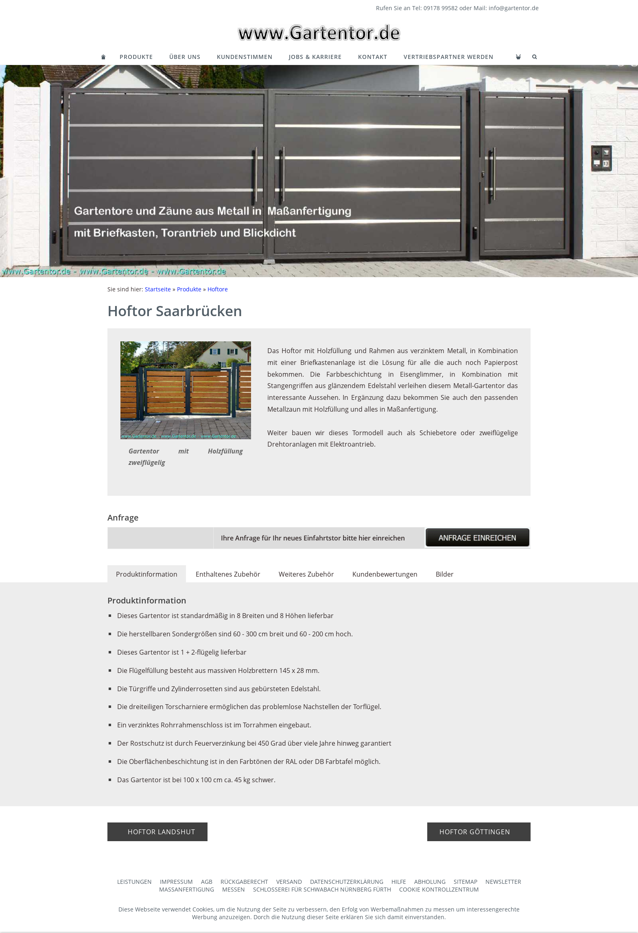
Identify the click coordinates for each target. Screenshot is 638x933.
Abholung (430, 881)
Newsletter (503, 881)
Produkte (136, 57)
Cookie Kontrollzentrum (439, 889)
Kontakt (372, 57)
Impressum (176, 881)
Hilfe (398, 881)
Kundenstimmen (245, 57)
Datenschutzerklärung (346, 881)
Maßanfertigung (186, 889)
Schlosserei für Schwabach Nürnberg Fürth (322, 889)
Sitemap (465, 881)
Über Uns (185, 57)
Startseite (158, 289)
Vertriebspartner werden (449, 57)
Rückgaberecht (244, 881)
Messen (233, 889)
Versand (289, 881)
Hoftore (218, 289)
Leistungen (134, 881)
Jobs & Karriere (315, 57)
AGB (206, 881)
